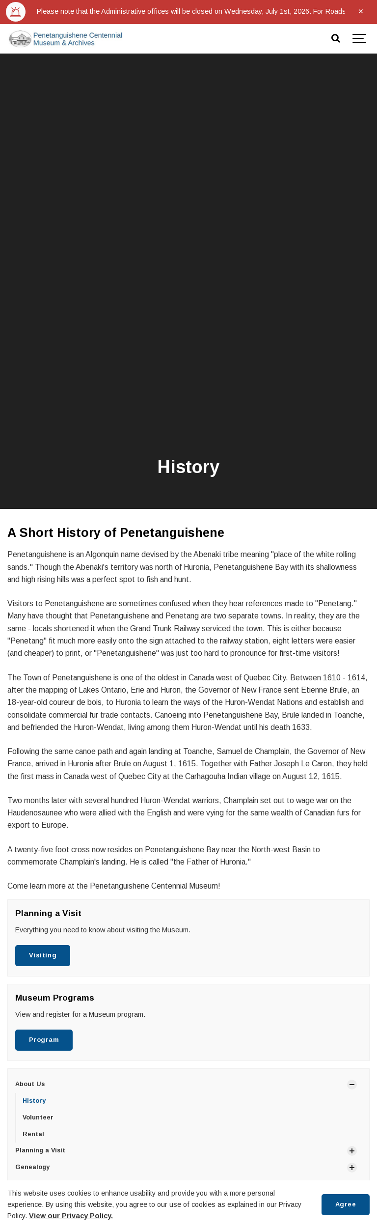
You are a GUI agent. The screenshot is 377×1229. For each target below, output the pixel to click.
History (34, 1100)
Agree (345, 1204)
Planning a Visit (40, 1150)
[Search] (335, 39)
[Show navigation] (360, 39)
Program (44, 1039)
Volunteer (38, 1117)
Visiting (42, 955)
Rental (33, 1134)
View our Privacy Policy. (71, 1216)
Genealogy (32, 1167)
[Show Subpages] (352, 1084)
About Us (30, 1084)
